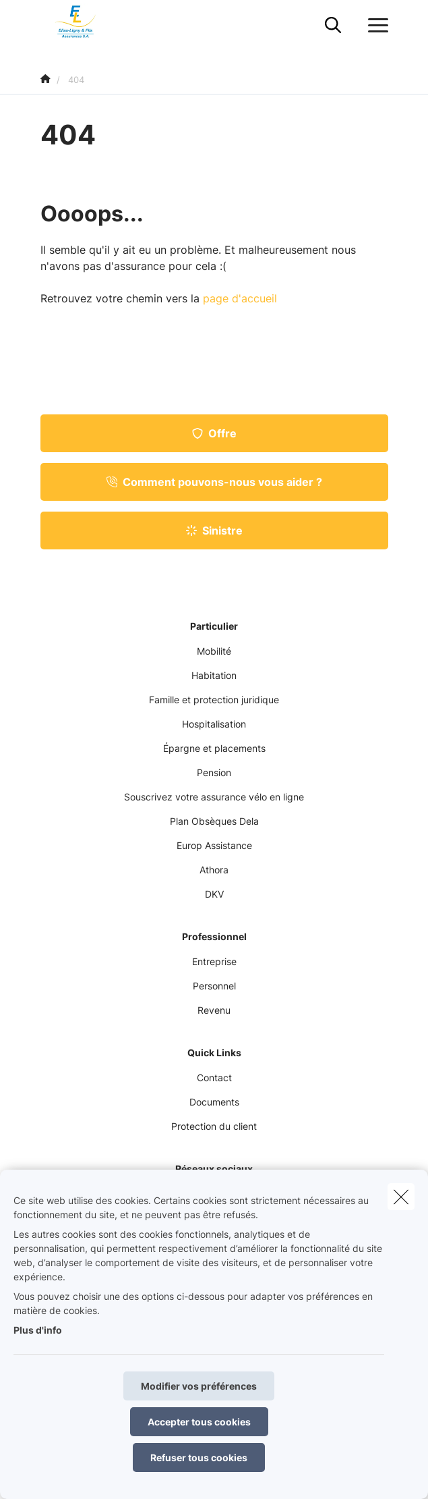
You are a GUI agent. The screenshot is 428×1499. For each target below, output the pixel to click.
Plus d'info (37, 1330)
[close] (401, 1196)
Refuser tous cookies (198, 1457)
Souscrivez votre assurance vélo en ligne (214, 796)
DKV (214, 894)
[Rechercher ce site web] (333, 25)
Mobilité (214, 651)
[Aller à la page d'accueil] (83, 25)
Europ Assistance (214, 845)
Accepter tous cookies (199, 1421)
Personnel (214, 985)
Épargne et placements (214, 748)
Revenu (214, 1010)
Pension (214, 772)
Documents (214, 1102)
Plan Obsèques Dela (214, 821)
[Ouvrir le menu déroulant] (374, 25)
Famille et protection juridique (214, 699)
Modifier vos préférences (199, 1386)
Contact (214, 1077)
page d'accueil (240, 298)
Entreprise (214, 961)
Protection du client (214, 1126)
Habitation (214, 675)
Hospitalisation (214, 724)
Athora (214, 869)
